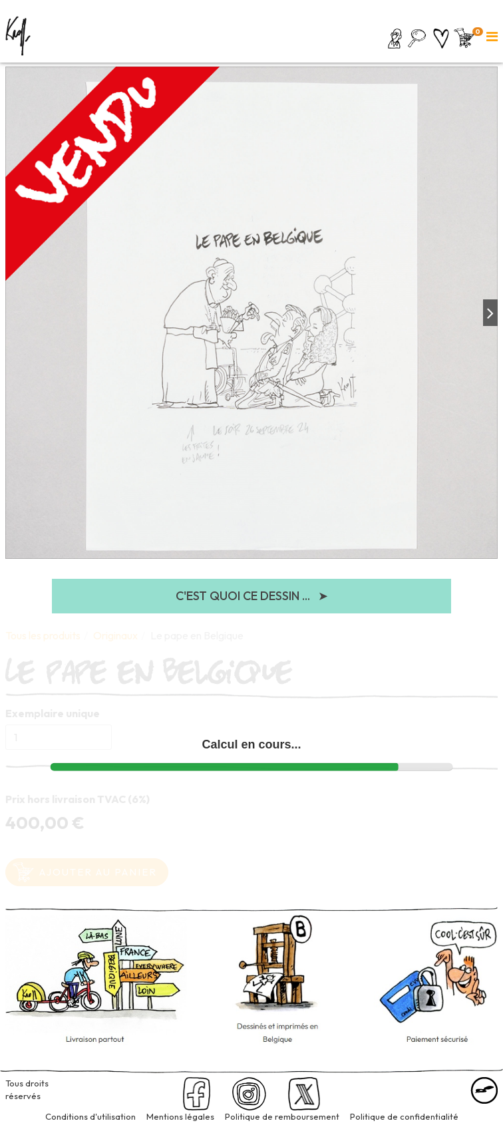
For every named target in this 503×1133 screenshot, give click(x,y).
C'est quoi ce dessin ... (252, 596)
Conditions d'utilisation (90, 1116)
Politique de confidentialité (404, 1116)
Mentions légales (180, 1116)
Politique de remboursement (282, 1116)
